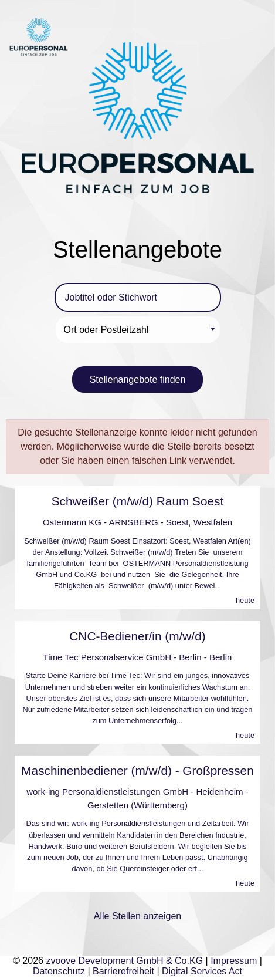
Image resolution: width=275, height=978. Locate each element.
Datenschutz (59, 971)
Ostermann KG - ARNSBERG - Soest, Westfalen (137, 522)
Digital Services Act (202, 971)
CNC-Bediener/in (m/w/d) (137, 636)
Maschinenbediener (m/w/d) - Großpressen (137, 770)
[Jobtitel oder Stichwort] (138, 297)
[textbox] (139, 329)
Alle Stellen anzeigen (137, 916)
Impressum (234, 961)
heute (245, 600)
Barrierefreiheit (123, 971)
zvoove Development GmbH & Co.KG (124, 961)
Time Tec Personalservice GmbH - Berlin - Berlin (137, 657)
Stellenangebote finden (138, 380)
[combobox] (138, 329)
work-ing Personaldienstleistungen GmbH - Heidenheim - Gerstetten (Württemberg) (137, 798)
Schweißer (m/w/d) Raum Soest (138, 501)
